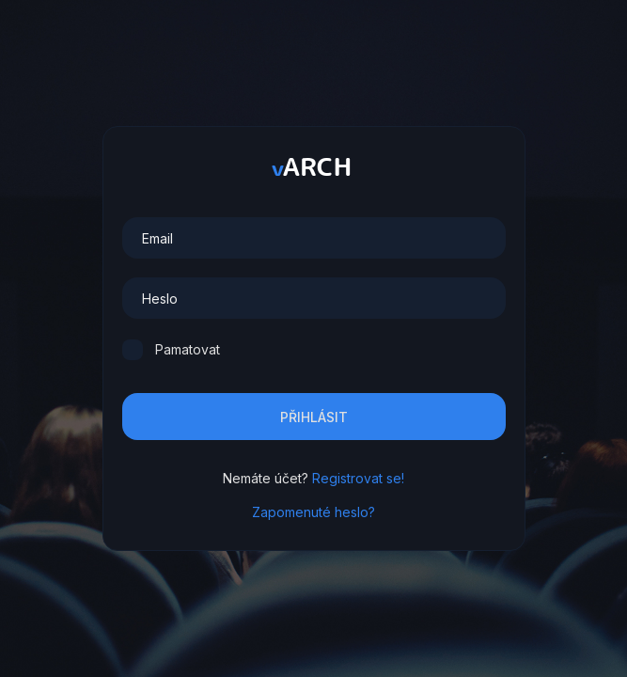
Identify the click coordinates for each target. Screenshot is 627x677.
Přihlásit (314, 417)
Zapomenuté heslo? (313, 512)
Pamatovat (187, 349)
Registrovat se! (358, 478)
